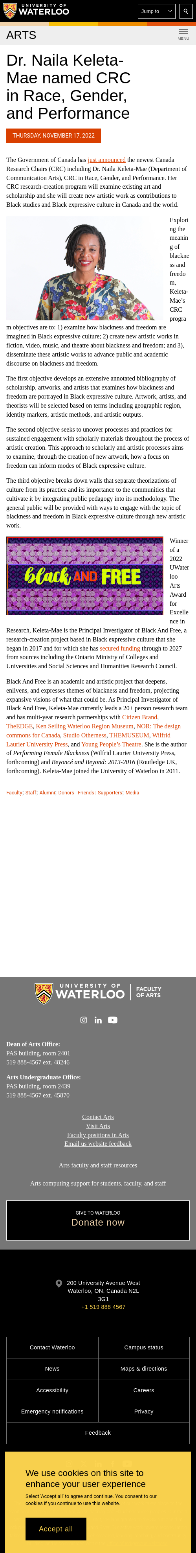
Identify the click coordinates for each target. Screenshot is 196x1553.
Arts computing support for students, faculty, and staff (98, 1183)
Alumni (47, 793)
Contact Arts (98, 1117)
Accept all (56, 1529)
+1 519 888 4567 (103, 1307)
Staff (31, 793)
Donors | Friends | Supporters (90, 793)
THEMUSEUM (129, 734)
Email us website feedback (98, 1143)
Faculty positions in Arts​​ (98, 1134)
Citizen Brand (139, 717)
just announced (106, 159)
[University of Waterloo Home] (36, 11)
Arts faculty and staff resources (98, 1165)
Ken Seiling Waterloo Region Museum (85, 726)
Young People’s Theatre (111, 744)
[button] (156, 11)
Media (132, 793)
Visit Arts (98, 1125)
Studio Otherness (84, 734)
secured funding (120, 648)
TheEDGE (19, 726)
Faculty (14, 793)
